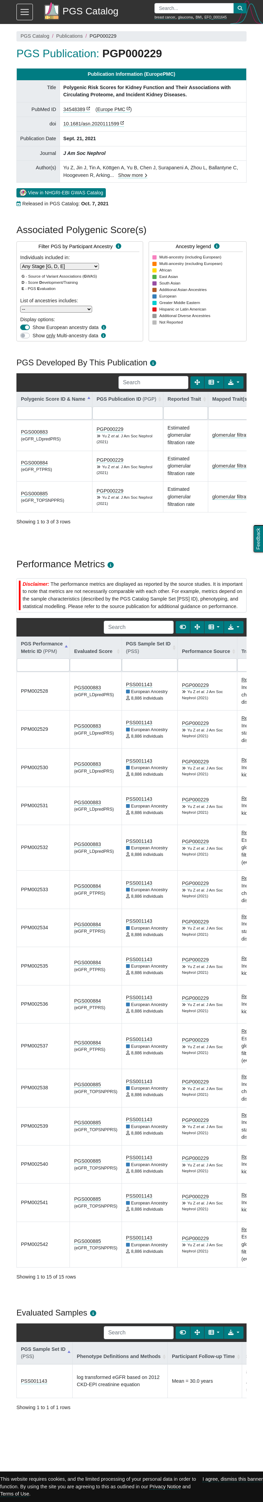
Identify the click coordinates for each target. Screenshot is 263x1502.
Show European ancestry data (66, 327)
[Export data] (234, 382)
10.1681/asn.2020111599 (91, 123)
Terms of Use (14, 1494)
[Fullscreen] (197, 382)
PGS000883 (34, 432)
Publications (69, 36)
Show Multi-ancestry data (65, 335)
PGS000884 (34, 462)
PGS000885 (34, 493)
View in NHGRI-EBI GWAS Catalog (61, 192)
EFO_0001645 (215, 17)
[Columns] (214, 382)
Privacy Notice (165, 1486)
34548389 (74, 109)
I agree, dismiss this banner (232, 1479)
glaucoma (185, 17)
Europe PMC (111, 109)
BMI (199, 17)
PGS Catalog (35, 36)
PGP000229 (110, 429)
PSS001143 (139, 684)
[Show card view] (182, 627)
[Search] (153, 382)
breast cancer (164, 17)
